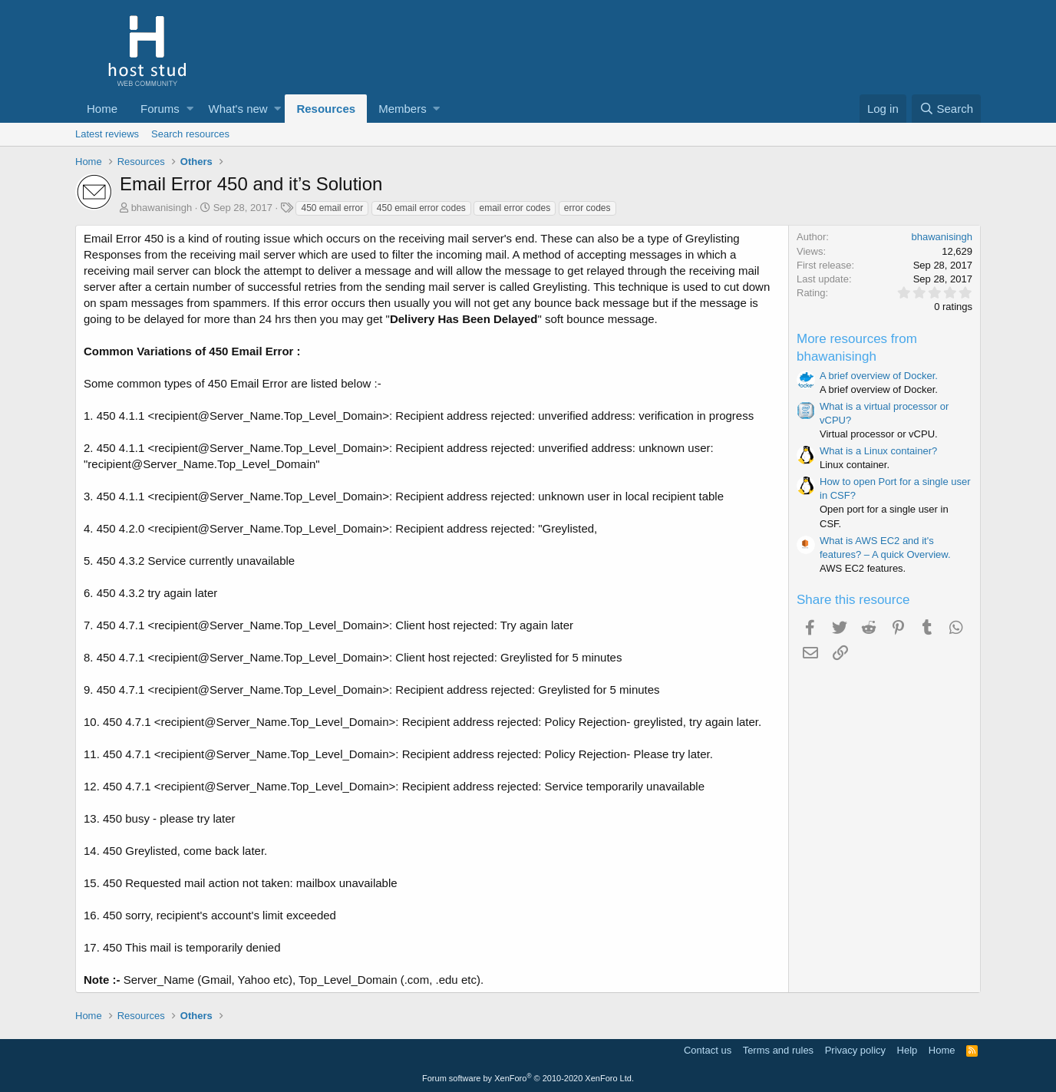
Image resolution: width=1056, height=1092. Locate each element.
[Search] (946, 108)
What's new (238, 108)
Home (102, 108)
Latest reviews (107, 134)
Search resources (190, 134)
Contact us (707, 1050)
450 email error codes (421, 208)
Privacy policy (855, 1050)
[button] (190, 108)
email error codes (514, 208)
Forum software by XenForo (528, 1078)
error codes (587, 208)
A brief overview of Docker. (879, 375)
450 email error (332, 208)
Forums (160, 108)
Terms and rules (778, 1050)
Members (402, 108)
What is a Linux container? (878, 451)
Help (907, 1050)
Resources (325, 108)
